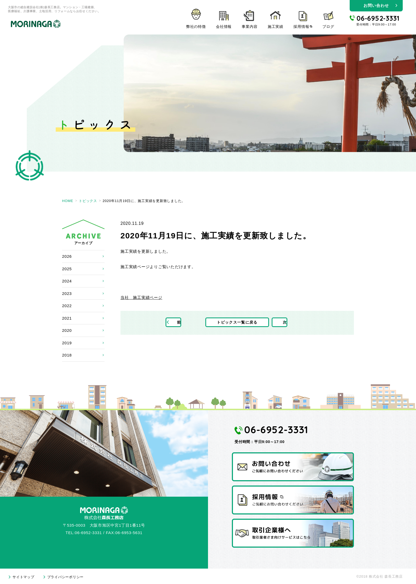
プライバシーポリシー (65, 577)
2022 (67, 305)
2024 (67, 281)
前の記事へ (185, 322)
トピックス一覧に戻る (237, 322)
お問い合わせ (376, 5)
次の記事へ (290, 322)
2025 (67, 269)
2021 (67, 318)
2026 (67, 256)
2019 (67, 343)
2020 (67, 330)
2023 (67, 293)
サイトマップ (23, 577)
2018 (67, 355)
